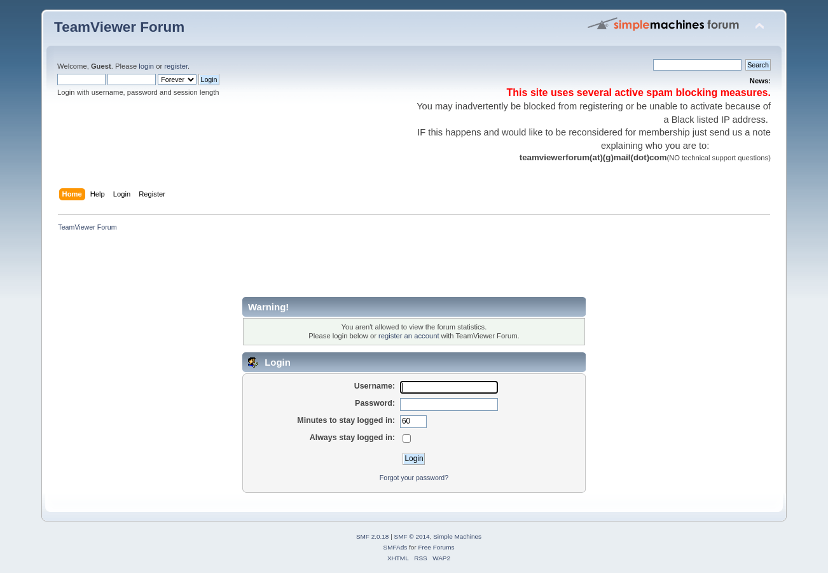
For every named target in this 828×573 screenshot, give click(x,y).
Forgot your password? (414, 477)
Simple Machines (457, 536)
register (176, 66)
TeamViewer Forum (119, 27)
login (146, 66)
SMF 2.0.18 (372, 536)
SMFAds (395, 547)
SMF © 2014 (412, 536)
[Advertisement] (285, 268)
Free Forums (436, 547)
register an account (408, 336)
